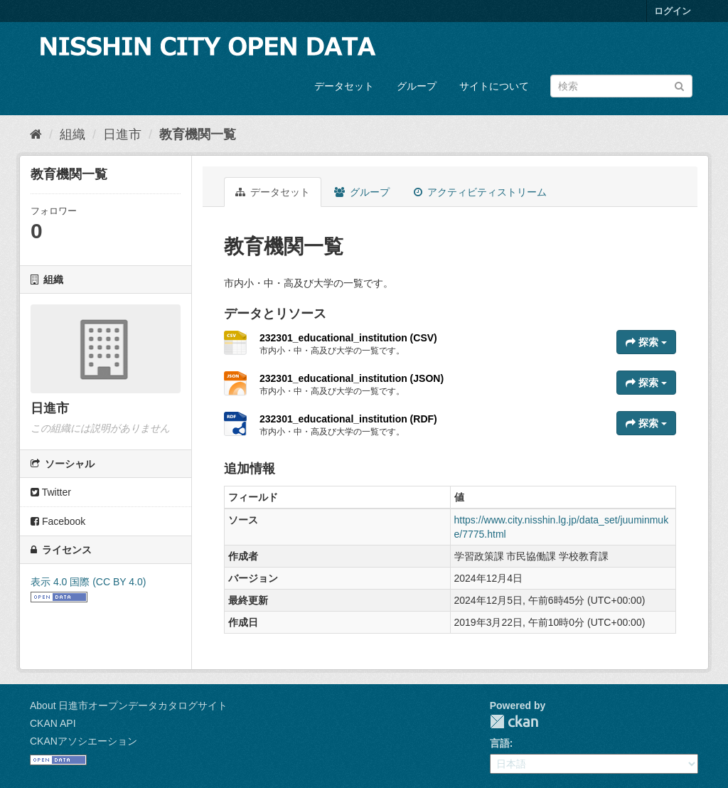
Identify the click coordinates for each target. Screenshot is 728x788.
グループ (417, 86)
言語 (500, 743)
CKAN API (53, 723)
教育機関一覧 (197, 134)
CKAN (514, 721)
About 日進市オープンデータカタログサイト (129, 705)
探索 (646, 342)
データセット (344, 86)
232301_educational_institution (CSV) (348, 338)
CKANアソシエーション (83, 741)
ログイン (672, 11)
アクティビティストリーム (480, 192)
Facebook (58, 521)
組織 (72, 134)
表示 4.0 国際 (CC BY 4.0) (88, 581)
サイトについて (494, 86)
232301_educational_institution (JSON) (351, 378)
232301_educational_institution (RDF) (348, 419)
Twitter (51, 492)
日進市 (122, 134)
